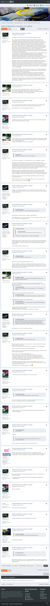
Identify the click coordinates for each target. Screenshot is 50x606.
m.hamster (4, 37)
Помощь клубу (44, 598)
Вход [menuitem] (48, 1)
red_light (14, 530)
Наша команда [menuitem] (5, 603)
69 (7, 126)
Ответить (5, 28)
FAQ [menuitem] (43, 5)
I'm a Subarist (28, 597)
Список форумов (9, 584)
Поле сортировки (27, 565)
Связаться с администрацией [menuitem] (16, 603)
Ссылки (47, 5)
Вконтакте (28, 593)
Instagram (28, 596)
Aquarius (4, 190)
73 (7, 40)
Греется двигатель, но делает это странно (16, 26)
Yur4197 (3, 503)
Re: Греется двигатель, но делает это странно (22, 85)
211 (9, 459)
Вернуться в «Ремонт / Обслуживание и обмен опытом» (12, 574)
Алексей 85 (4, 123)
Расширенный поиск (13, 2)
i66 (2, 92)
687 (8, 193)
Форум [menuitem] (37, 5)
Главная (31, 5)
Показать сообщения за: (10, 565)
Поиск (11, 2)
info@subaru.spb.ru (29, 599)
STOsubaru (15, 449)
